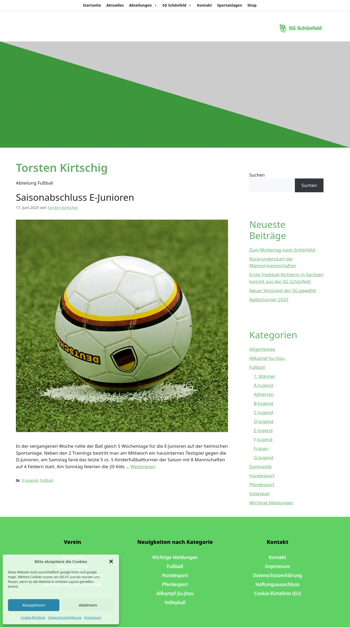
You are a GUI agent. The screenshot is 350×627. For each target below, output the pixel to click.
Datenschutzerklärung (64, 617)
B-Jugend (263, 403)
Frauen (261, 448)
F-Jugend (263, 439)
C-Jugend (263, 412)
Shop (251, 5)
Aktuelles (115, 5)
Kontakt (204, 5)
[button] (111, 561)
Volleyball (259, 493)
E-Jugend (30, 480)
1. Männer (264, 376)
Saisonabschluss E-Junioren (75, 197)
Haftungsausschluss (278, 584)
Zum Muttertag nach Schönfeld (282, 250)
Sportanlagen (229, 5)
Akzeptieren (33, 605)
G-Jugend (263, 457)
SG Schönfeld (177, 5)
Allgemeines (262, 349)
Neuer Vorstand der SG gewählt (282, 290)
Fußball (46, 480)
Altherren (264, 394)
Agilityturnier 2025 (268, 299)
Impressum (92, 617)
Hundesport (262, 475)
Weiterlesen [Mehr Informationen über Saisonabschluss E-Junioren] (142, 466)
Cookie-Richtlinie (33, 617)
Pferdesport (261, 484)
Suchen (257, 175)
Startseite (92, 5)
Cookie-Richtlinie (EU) (277, 593)
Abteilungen (143, 5)
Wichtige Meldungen (271, 503)
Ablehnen (88, 605)
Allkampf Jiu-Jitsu (267, 358)
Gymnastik (260, 466)
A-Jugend (263, 385)
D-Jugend (263, 421)
